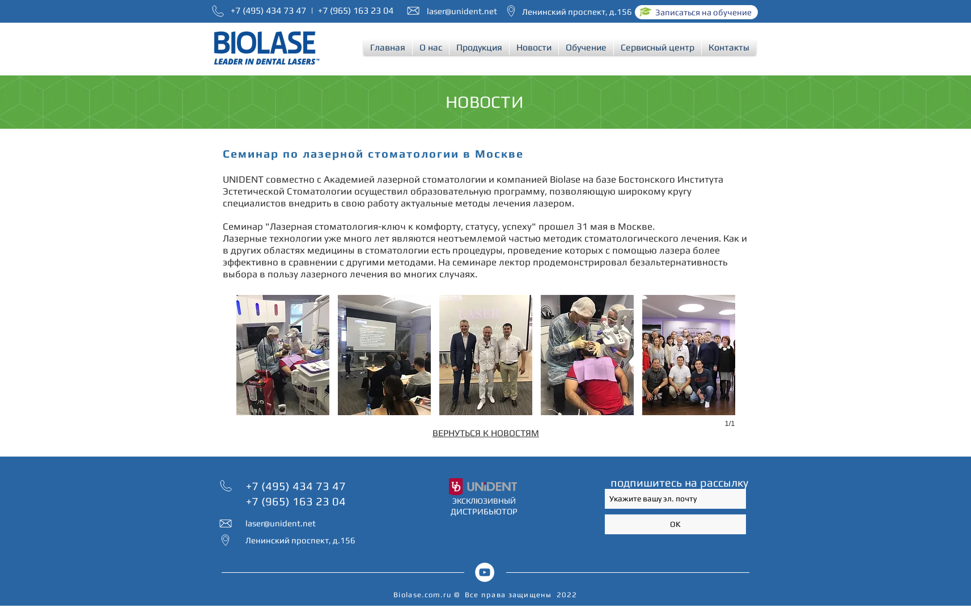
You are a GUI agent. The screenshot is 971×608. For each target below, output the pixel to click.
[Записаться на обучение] (696, 12)
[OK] (675, 524)
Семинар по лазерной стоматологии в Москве (373, 153)
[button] (431, 47)
